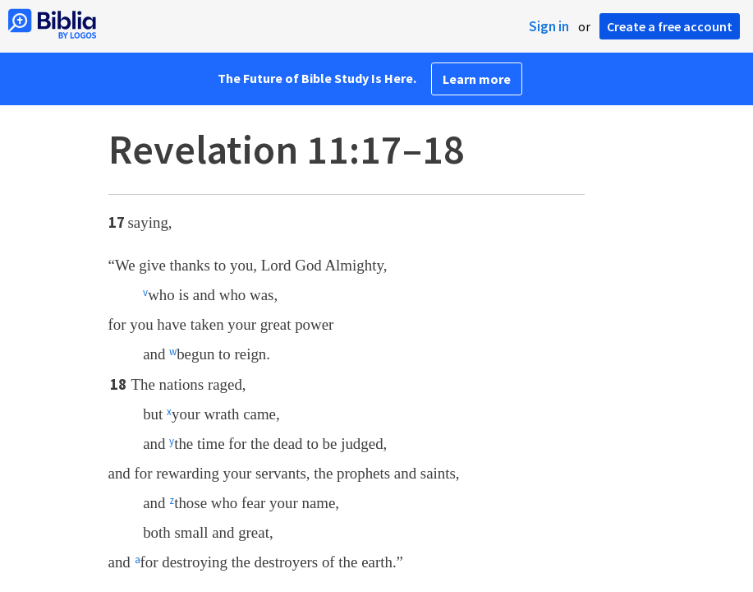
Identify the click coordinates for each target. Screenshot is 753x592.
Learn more (477, 79)
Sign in (549, 26)
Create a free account (669, 26)
